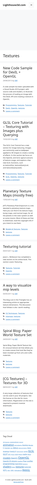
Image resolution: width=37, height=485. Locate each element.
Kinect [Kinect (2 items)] (20, 454)
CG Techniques (11, 313)
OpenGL (14, 108)
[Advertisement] (18, 29)
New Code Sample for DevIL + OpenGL (17, 72)
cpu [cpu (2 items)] (11, 448)
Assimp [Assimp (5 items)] (25, 445)
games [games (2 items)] (26, 451)
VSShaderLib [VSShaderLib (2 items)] (18, 470)
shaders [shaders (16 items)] (7, 466)
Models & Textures (13, 229)
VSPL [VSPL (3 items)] (12, 470)
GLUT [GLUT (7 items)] (5, 454)
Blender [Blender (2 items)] (30, 445)
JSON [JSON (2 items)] (16, 454)
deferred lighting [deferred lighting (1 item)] (22, 448)
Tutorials (28, 105)
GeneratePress (18, 482)
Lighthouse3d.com (14, 5)
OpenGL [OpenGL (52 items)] (23, 458)
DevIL (8, 108)
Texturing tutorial (17, 246)
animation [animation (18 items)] (8, 444)
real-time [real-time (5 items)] (18, 464)
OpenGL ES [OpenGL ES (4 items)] (7, 461)
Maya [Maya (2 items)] (29, 454)
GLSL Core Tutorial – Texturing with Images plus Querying (18, 128)
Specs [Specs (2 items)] (13, 467)
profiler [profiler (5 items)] (30, 461)
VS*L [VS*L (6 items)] (5, 470)
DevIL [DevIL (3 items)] (29, 448)
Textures (20, 105)
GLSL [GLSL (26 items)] (31, 451)
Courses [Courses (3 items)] (7, 448)
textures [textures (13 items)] (20, 466)
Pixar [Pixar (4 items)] (25, 461)
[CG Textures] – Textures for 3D (15, 380)
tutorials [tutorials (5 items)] (27, 467)
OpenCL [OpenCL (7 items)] (14, 458)
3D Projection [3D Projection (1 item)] (6, 442)
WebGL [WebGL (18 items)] (26, 470)
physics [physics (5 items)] (14, 461)
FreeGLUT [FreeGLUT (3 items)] (13, 451)
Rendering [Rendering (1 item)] (25, 464)
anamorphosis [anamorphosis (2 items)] (14, 442)
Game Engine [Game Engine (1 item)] (20, 451)
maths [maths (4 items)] (25, 454)
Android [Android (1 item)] (21, 442)
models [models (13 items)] (6, 457)
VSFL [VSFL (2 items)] (8, 470)
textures (21, 108)
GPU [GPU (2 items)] (9, 454)
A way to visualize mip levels (17, 287)
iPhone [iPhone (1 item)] (13, 454)
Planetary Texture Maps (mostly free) (18, 193)
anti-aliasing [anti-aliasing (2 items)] (18, 445)
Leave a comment (13, 111)
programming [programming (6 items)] (9, 464)
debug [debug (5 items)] (15, 448)
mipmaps (9, 316)
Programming (11, 105)
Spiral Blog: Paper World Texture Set (17, 332)
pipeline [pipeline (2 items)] (20, 461)
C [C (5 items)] (3, 448)
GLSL (8, 177)
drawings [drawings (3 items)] (6, 451)
